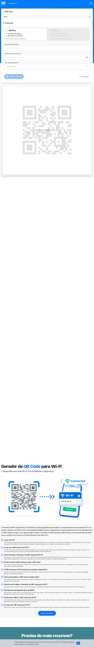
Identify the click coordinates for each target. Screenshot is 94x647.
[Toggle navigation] (91, 3)
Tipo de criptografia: (12, 63)
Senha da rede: (12, 53)
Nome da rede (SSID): (12, 44)
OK (78, 643)
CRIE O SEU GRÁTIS (47, 613)
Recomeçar (84, 76)
